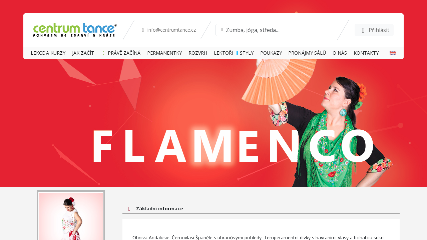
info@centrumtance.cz (168, 30)
